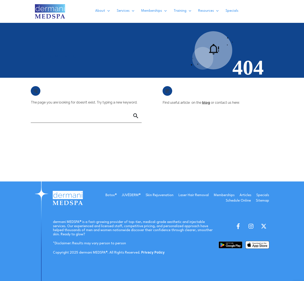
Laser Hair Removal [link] (193, 195)
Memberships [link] (224, 195)
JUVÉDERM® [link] (131, 195)
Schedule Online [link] (238, 200)
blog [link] (206, 103)
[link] (50, 11)
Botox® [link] (111, 195)
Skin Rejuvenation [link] (159, 195)
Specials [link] (262, 195)
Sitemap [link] (262, 200)
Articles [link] (245, 195)
